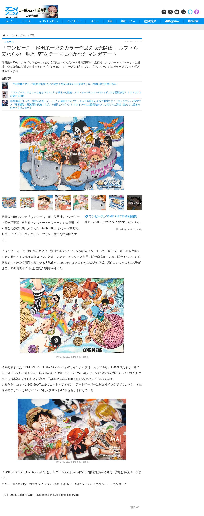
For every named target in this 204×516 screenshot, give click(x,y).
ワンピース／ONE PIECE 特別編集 (113, 216)
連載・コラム (128, 21)
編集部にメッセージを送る (131, 229)
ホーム (9, 21)
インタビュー (74, 21)
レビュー (94, 21)
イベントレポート (48, 21)
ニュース (26, 21)
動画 (110, 21)
